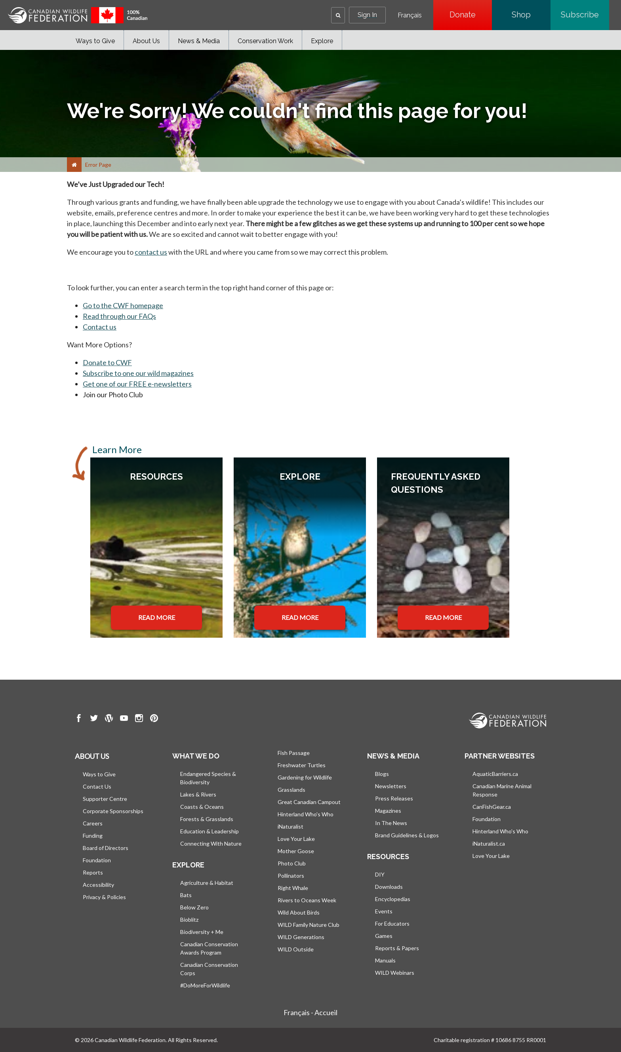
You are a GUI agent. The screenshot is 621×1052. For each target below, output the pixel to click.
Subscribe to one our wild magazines (138, 373)
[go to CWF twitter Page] (94, 719)
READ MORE (156, 617)
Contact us (99, 326)
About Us (146, 41)
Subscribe (585, 14)
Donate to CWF (107, 362)
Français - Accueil (310, 1012)
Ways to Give (95, 41)
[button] (338, 15)
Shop (531, 14)
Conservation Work (265, 41)
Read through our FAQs (119, 316)
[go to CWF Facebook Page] (79, 719)
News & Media (199, 41)
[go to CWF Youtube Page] (124, 719)
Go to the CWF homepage (123, 305)
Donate (471, 14)
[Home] (74, 164)
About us (92, 756)
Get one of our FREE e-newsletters (137, 383)
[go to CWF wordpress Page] (109, 719)
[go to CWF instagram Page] (139, 719)
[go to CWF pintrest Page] (154, 719)
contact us (151, 252)
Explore (322, 41)
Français (410, 15)
